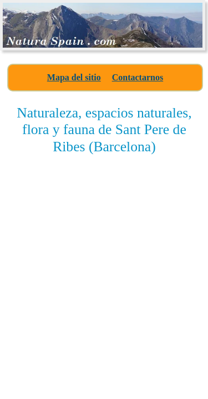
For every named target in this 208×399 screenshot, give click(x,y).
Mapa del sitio (74, 77)
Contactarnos (137, 77)
